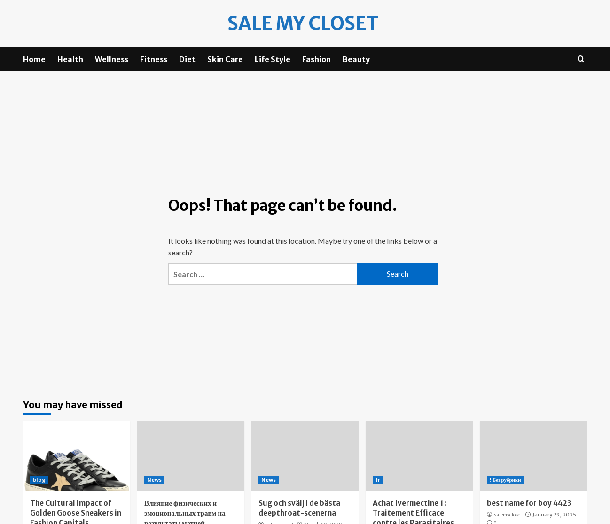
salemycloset (508, 514)
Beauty (356, 59)
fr (378, 480)
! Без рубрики (505, 480)
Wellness (111, 59)
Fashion (316, 59)
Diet (187, 59)
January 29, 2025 (554, 514)
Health (70, 59)
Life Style (272, 59)
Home (34, 59)
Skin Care (225, 59)
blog (39, 480)
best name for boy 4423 (529, 503)
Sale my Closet (302, 23)
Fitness (153, 59)
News (154, 480)
